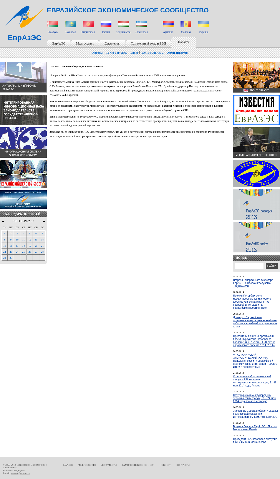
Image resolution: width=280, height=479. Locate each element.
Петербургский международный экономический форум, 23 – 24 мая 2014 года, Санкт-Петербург (254, 398)
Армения (168, 32)
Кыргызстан (88, 32)
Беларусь (53, 32)
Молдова (186, 32)
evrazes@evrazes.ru (20, 473)
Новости (183, 42)
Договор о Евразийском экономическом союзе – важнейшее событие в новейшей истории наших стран (255, 322)
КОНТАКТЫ (183, 465)
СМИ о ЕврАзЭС (153, 52)
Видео (134, 52)
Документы (112, 43)
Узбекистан (141, 32)
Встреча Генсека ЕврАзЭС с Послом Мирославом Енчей (255, 428)
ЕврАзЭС (58, 43)
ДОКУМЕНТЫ (109, 465)
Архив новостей (177, 52)
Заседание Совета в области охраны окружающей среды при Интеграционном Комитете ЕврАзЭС (255, 413)
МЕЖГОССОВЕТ (87, 465)
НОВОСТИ (165, 465)
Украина (204, 32)
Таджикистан (123, 32)
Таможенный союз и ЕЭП (148, 43)
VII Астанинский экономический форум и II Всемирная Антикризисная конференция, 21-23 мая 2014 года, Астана (254, 381)
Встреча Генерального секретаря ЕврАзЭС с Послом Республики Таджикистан (253, 283)
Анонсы (97, 52)
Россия (106, 32)
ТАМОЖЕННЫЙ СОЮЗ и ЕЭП (138, 465)
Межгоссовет (85, 43)
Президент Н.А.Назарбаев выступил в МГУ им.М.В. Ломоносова (255, 441)
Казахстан (70, 32)
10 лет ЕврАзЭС (116, 52)
